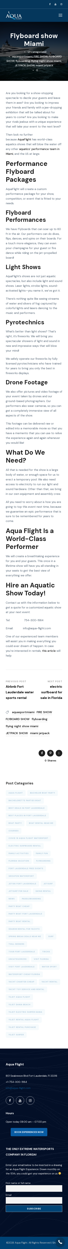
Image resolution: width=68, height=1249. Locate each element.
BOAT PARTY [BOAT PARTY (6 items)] (15, 823)
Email (8, 1194)
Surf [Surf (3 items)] (51, 936)
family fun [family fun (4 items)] (42, 853)
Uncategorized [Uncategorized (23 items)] (18, 959)
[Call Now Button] (60, 1242)
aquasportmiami (22, 56)
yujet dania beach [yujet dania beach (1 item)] (19, 1004)
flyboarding (23, 61)
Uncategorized (37, 52)
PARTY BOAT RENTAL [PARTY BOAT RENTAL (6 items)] (19, 921)
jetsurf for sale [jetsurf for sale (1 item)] (18, 891)
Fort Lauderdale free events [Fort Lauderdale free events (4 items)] (26, 868)
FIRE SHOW (41, 56)
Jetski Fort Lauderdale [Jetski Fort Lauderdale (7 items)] (22, 884)
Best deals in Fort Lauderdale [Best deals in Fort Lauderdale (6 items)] (27, 808)
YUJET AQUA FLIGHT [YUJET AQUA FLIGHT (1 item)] (19, 997)
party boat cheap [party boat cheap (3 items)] (19, 906)
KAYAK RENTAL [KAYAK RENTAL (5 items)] (43, 891)
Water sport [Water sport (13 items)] (49, 967)
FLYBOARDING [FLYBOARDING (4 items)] (43, 861)
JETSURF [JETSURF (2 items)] (48, 884)
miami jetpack (44, 65)
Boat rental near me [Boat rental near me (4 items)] (41, 823)
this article (49, 651)
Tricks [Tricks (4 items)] (46, 951)
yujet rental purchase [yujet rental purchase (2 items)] (22, 1027)
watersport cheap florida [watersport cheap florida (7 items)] (24, 974)
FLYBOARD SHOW (18, 719)
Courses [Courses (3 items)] (14, 831)
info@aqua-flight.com (18, 1088)
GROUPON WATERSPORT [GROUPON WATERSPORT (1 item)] (21, 876)
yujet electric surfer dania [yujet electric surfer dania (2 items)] (25, 1012)
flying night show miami (46, 61)
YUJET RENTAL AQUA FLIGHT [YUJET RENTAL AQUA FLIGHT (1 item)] (24, 1019)
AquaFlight (24, 139)
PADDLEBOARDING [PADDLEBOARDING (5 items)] (31, 899)
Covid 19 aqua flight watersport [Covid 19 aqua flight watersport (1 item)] (28, 838)
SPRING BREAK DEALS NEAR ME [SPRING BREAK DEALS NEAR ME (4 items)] (25, 936)
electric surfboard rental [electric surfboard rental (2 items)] (25, 846)
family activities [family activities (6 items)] (19, 853)
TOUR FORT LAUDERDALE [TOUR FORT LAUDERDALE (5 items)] (22, 951)
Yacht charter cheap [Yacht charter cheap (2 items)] (21, 982)
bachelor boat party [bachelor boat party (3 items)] (42, 793)
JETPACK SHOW (25, 65)
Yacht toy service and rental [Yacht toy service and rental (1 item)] (26, 989)
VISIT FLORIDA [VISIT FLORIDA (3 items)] (41, 959)
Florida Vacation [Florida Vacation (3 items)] (19, 861)
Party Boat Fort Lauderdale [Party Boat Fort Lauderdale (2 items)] (25, 914)
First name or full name (18, 1183)
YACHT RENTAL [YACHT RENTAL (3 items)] (49, 982)
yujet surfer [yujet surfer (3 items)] (16, 1035)
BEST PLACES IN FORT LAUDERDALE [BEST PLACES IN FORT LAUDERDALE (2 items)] (27, 815)
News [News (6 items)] (12, 899)
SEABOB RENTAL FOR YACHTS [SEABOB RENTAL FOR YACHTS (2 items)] (24, 929)
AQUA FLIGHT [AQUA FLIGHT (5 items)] (16, 793)
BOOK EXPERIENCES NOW (29, 1132)
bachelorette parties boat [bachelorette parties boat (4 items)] (25, 800)
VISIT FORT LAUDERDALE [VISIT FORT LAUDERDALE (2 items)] (22, 967)
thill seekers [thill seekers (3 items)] (16, 944)
